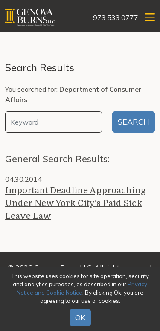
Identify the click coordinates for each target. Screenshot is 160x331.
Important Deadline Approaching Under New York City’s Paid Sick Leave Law (75, 203)
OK (80, 317)
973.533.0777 (115, 17)
